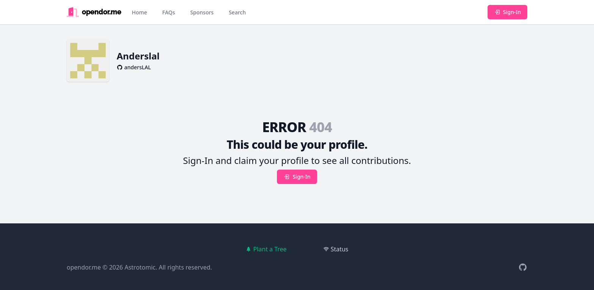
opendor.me (84, 267)
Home (139, 12)
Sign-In (507, 12)
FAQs (168, 12)
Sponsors (202, 12)
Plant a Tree (265, 249)
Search (237, 12)
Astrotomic (140, 267)
